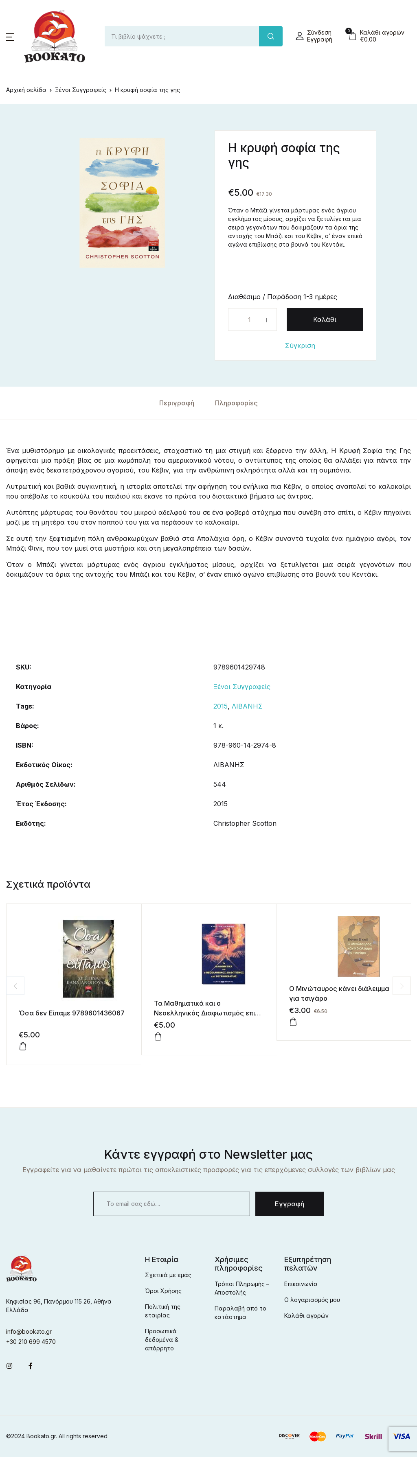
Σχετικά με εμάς (168, 1274)
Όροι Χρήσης (163, 1290)
